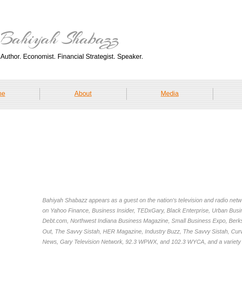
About (83, 93)
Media (170, 93)
